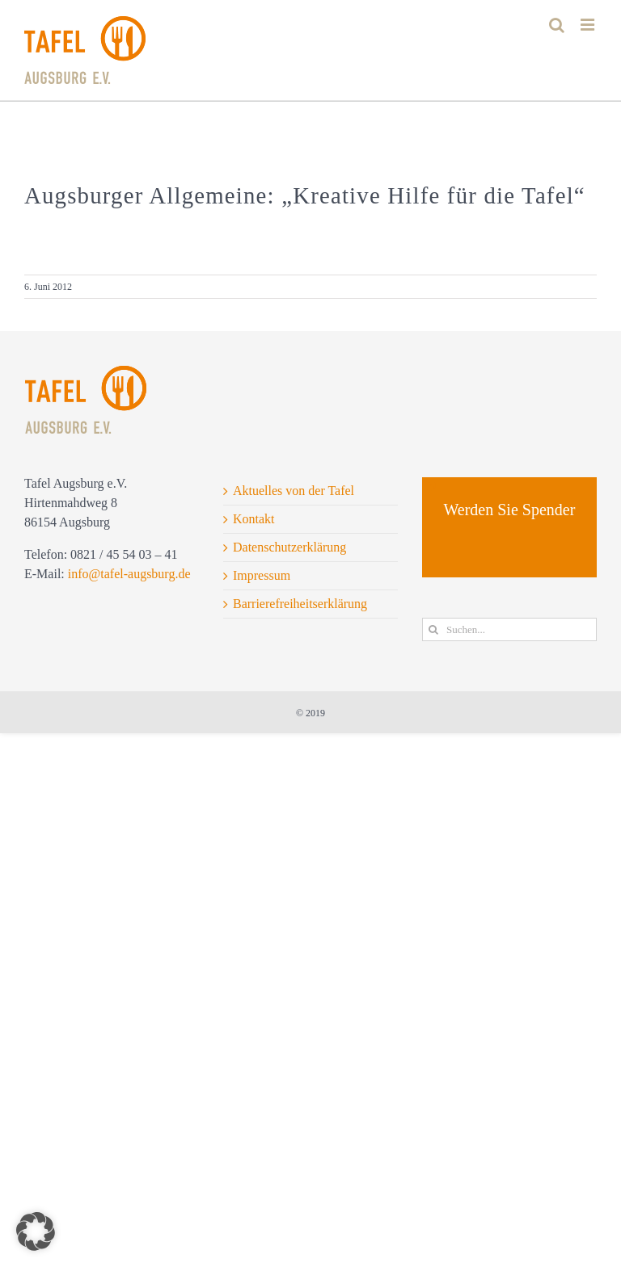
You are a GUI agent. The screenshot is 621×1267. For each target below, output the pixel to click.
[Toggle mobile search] (556, 24)
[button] (35, 1231)
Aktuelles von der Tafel (293, 490)
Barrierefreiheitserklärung (300, 603)
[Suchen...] (509, 629)
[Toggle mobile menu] (589, 24)
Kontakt (254, 519)
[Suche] (434, 629)
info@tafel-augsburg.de (129, 574)
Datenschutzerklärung (289, 547)
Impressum (261, 575)
